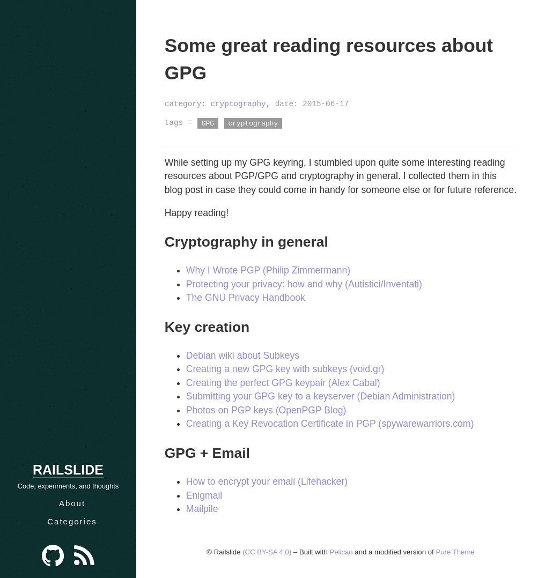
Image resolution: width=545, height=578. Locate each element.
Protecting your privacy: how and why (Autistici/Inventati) (304, 284)
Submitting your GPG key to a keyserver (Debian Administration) (320, 396)
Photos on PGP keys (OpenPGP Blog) (266, 410)
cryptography (238, 104)
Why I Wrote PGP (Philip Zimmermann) (268, 270)
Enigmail (204, 495)
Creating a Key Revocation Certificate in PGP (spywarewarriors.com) (330, 423)
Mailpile (202, 508)
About (72, 503)
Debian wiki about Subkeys (242, 355)
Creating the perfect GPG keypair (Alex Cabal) (283, 382)
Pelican (340, 552)
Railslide (68, 469)
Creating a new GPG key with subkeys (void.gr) (285, 369)
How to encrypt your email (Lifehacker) (267, 481)
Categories (72, 521)
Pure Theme (455, 552)
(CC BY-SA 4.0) (266, 552)
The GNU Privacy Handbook (245, 297)
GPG (208, 123)
